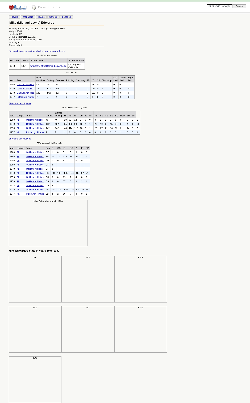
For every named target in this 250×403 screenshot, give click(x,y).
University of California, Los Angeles (48, 66)
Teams (41, 17)
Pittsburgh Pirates (26, 97)
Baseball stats (49, 7)
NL (18, 132)
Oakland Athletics (25, 84)
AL (18, 120)
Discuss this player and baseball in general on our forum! (37, 51)
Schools (53, 17)
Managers (28, 17)
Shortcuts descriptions (20, 103)
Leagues (66, 17)
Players (14, 17)
